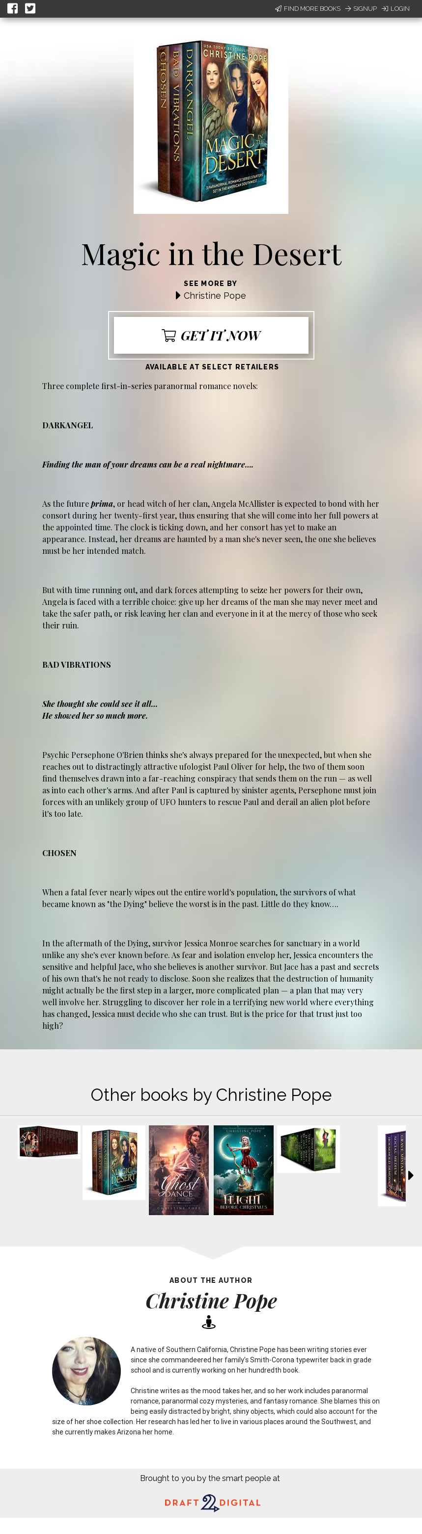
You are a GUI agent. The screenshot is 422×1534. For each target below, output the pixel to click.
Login (396, 8)
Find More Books (307, 8)
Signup (361, 8)
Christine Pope (215, 295)
